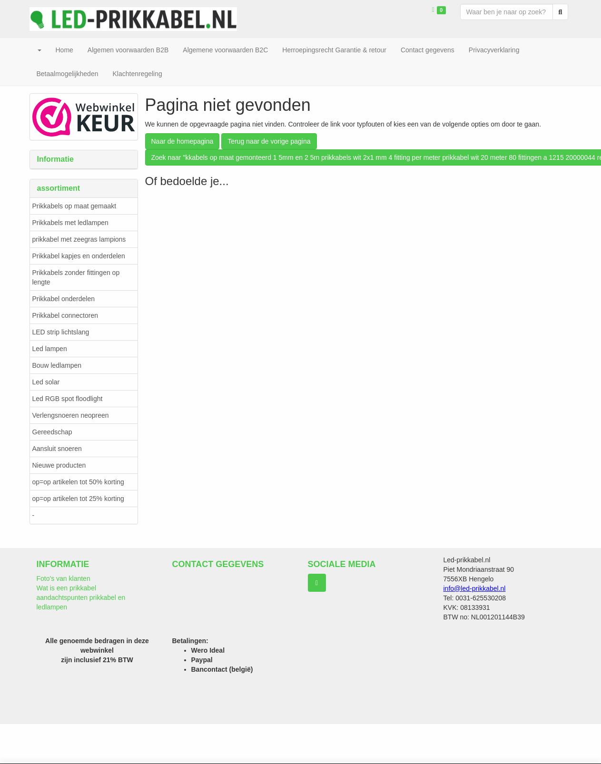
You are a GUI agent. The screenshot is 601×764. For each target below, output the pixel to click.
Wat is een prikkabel (67, 588)
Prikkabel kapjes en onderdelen (78, 256)
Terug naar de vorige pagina (268, 141)
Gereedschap (52, 432)
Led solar (46, 382)
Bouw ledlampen (57, 365)
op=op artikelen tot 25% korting (78, 498)
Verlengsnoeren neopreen (70, 415)
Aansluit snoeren (57, 448)
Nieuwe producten (59, 465)
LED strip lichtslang (60, 332)
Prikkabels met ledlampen (70, 222)
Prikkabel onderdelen (63, 299)
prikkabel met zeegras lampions (79, 239)
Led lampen (49, 349)
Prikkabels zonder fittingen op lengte (76, 277)
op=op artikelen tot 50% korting (78, 482)
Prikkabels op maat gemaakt (74, 206)
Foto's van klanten (63, 578)
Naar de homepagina (182, 141)
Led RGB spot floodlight (67, 398)
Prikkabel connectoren (65, 315)
